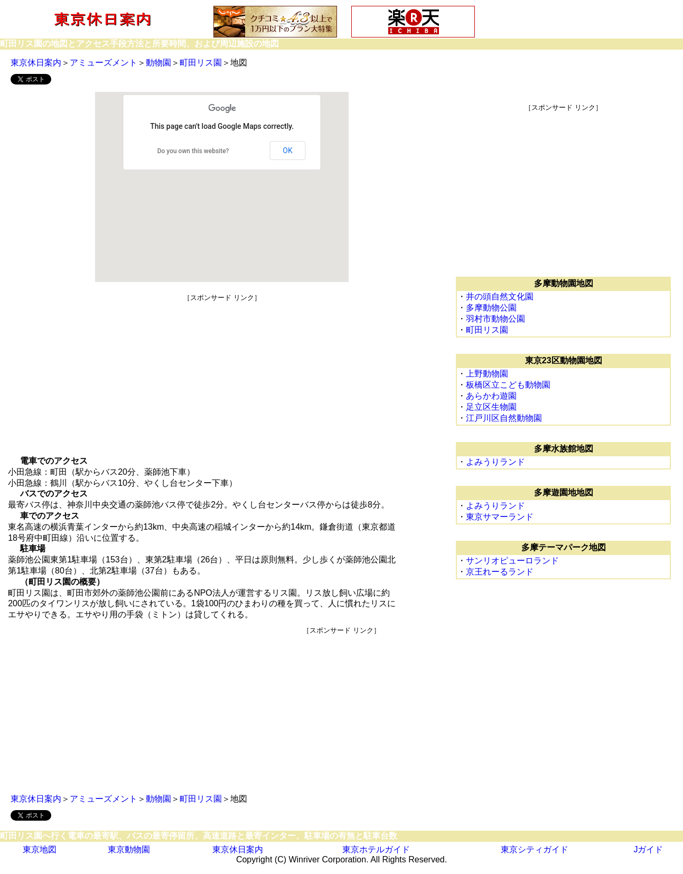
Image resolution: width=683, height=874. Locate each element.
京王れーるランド (500, 571)
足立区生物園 (491, 406)
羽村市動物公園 (495, 318)
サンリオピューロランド (512, 560)
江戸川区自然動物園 (504, 417)
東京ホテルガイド (376, 849)
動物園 (158, 62)
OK (287, 150)
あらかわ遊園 (491, 395)
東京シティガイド (534, 849)
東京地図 (40, 849)
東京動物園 (129, 849)
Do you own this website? (193, 151)
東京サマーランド (500, 516)
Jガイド (648, 849)
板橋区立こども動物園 (508, 384)
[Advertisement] (222, 376)
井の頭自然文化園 (500, 296)
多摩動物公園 (491, 307)
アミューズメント (103, 62)
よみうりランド (495, 461)
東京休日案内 (36, 62)
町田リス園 (201, 62)
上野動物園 (487, 373)
